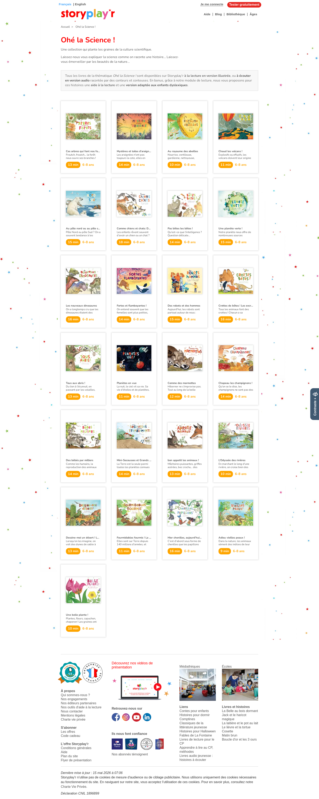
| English (79, 4)
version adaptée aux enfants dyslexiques (157, 85)
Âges (253, 14)
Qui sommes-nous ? (75, 695)
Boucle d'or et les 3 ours (239, 739)
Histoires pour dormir (194, 715)
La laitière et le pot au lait (240, 723)
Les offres (68, 731)
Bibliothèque (235, 14)
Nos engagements (74, 699)
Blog (218, 14)
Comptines (187, 719)
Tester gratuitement (244, 4)
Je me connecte (211, 4)
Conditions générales (76, 748)
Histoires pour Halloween (197, 731)
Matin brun (229, 735)
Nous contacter (72, 711)
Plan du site (69, 756)
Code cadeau (70, 735)
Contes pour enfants (194, 711)
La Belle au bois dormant (240, 711)
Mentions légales (73, 715)
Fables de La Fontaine (195, 735)
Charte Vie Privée (73, 786)
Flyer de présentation (76, 760)
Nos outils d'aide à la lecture (81, 707)
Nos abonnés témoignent (130, 754)
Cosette (227, 731)
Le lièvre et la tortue (236, 727)
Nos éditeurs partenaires (78, 703)
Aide (207, 14)
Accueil (65, 27)
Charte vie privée (73, 719)
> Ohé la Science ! (82, 27)
